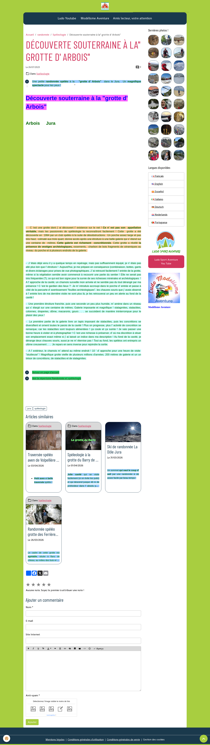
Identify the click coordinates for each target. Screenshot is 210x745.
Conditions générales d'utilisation (85, 740)
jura (29, 408)
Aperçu (98, 649)
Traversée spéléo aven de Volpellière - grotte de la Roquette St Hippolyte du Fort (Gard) (43, 457)
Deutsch (158, 207)
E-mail (29, 621)
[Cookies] (6, 738)
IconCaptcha (51, 716)
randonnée (43, 35)
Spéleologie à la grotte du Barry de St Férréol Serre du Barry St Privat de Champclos (82, 457)
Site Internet (33, 635)
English (157, 184)
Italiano (157, 200)
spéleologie (39, 408)
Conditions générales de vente (124, 740)
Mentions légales (53, 740)
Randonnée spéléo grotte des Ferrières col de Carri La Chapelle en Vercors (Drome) (43, 532)
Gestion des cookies (155, 740)
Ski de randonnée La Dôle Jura (123, 449)
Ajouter (32, 723)
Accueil (30, 35)
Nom (28, 608)
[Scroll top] (204, 739)
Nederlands (160, 215)
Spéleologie (59, 35)
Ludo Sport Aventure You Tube (166, 262)
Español (158, 192)
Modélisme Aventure (94, 19)
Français (158, 176)
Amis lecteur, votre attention (132, 19)
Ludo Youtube (66, 19)
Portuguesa (159, 223)
